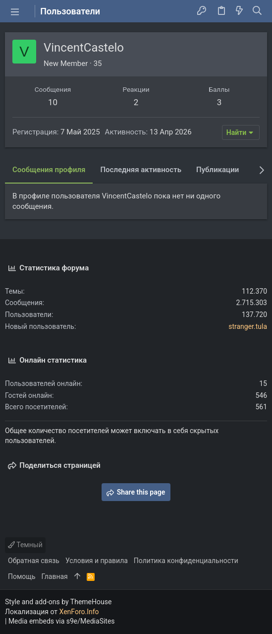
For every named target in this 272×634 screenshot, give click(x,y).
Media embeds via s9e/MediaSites (61, 621)
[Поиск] (257, 11)
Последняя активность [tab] (140, 169)
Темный (25, 545)
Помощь (22, 576)
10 (52, 102)
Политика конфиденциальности (186, 561)
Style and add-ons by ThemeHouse (58, 602)
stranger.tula (247, 326)
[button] (15, 11)
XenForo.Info (79, 612)
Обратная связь (33, 561)
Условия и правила (96, 561)
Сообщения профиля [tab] (48, 169)
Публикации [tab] (217, 169)
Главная (55, 576)
